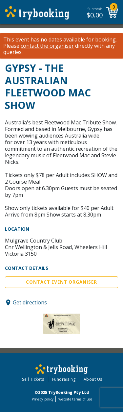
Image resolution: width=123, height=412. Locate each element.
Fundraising (64, 379)
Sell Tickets (33, 379)
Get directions (30, 302)
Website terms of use (75, 399)
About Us (93, 379)
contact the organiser (47, 46)
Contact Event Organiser (61, 282)
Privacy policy (43, 399)
